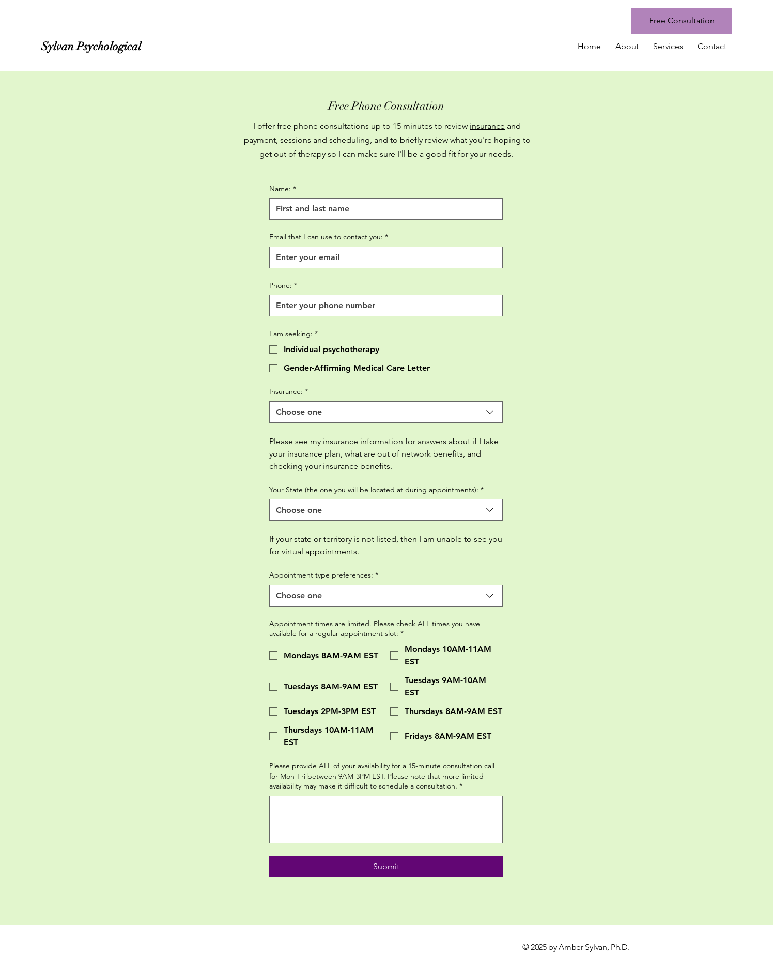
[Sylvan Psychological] (133, 46)
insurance (487, 126)
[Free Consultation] (681, 21)
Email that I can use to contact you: (328, 237)
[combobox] (386, 412)
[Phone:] (383, 305)
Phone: (283, 286)
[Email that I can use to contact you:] (383, 257)
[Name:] (383, 209)
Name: (282, 189)
